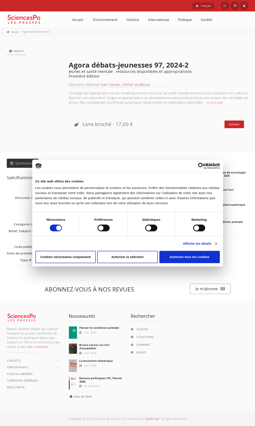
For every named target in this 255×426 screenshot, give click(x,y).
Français (203, 6)
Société (206, 19)
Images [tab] (16, 51)
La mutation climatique (96, 361)
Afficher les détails (197, 243)
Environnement (105, 19)
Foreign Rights (17, 367)
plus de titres (80, 396)
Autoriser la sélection (127, 257)
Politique (185, 19)
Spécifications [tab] (22, 163)
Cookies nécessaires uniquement (65, 257)
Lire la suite (215, 102)
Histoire (132, 19)
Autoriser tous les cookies (189, 257)
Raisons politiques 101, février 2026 (100, 379)
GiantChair (152, 419)
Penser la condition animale (223, 222)
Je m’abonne (210, 289)
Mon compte (16, 387)
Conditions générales (23, 380)
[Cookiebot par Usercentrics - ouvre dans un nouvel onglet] (201, 166)
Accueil (77, 19)
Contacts (14, 360)
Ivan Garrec (110, 84)
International (158, 19)
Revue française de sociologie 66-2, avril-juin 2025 (224, 174)
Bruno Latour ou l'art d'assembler (94, 346)
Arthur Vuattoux (136, 84)
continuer (41, 347)
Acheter (234, 124)
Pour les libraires (20, 374)
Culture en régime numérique (224, 205)
